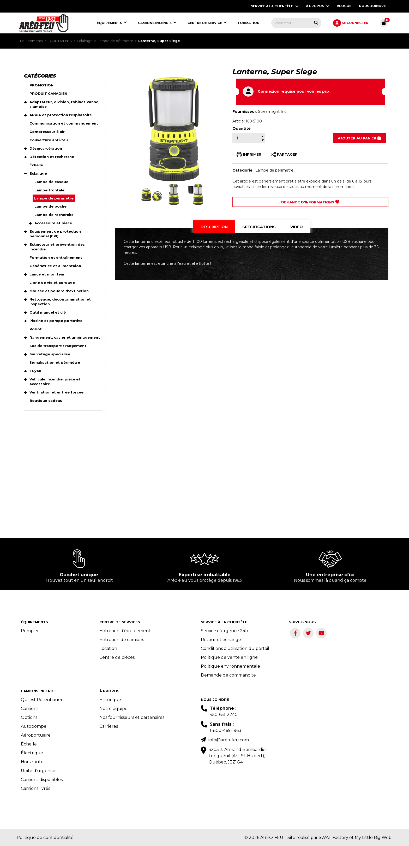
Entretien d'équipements (125, 630)
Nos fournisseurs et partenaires (131, 717)
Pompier (30, 630)
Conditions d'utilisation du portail (235, 648)
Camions (29, 708)
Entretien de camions (121, 639)
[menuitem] (44, 23)
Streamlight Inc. (272, 111)
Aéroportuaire (36, 735)
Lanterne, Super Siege (159, 41)
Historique (110, 699)
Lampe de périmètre (115, 41)
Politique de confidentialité (45, 837)
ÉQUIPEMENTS (60, 41)
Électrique (32, 752)
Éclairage (85, 41)
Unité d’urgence (38, 770)
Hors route (32, 761)
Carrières (108, 726)
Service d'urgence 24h (224, 630)
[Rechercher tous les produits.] (316, 23)
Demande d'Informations (310, 202)
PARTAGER (284, 154)
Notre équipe (113, 708)
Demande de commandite (228, 675)
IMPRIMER (249, 154)
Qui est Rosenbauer (42, 699)
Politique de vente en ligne (229, 657)
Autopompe (33, 726)
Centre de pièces (117, 657)
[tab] (214, 226)
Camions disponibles (42, 779)
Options (29, 717)
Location (108, 648)
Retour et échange (221, 639)
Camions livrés (35, 788)
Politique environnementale (230, 666)
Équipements (31, 41)
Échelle (29, 744)
